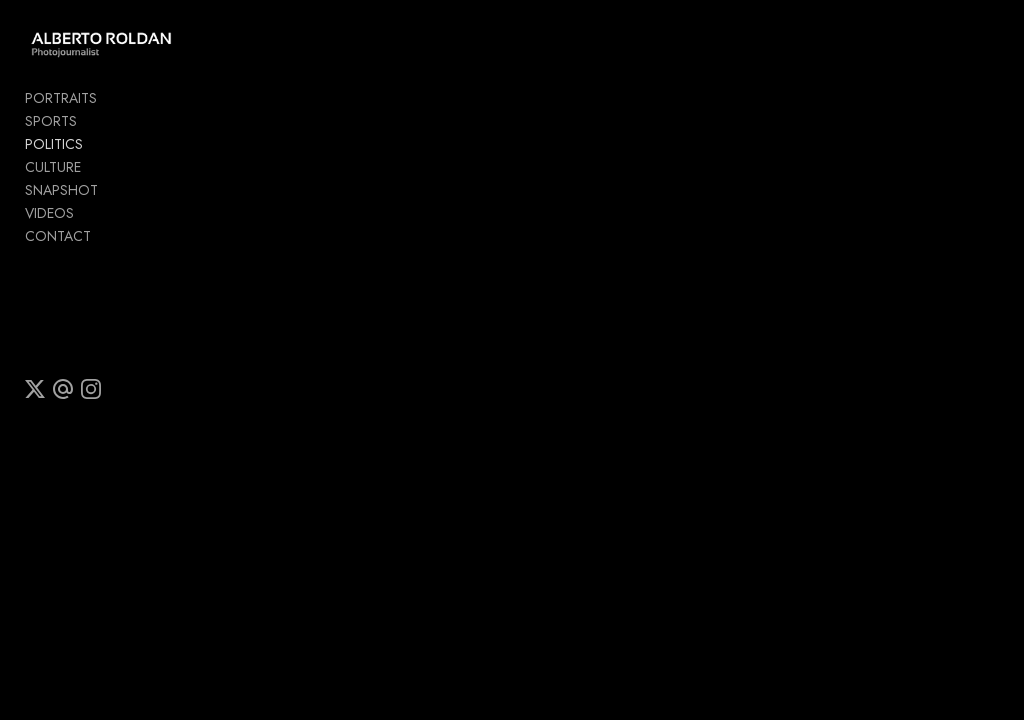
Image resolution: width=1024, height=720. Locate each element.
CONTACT (58, 240)
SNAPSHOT (61, 194)
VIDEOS (49, 217)
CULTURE (53, 171)
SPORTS (51, 125)
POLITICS (54, 148)
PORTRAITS (61, 102)
